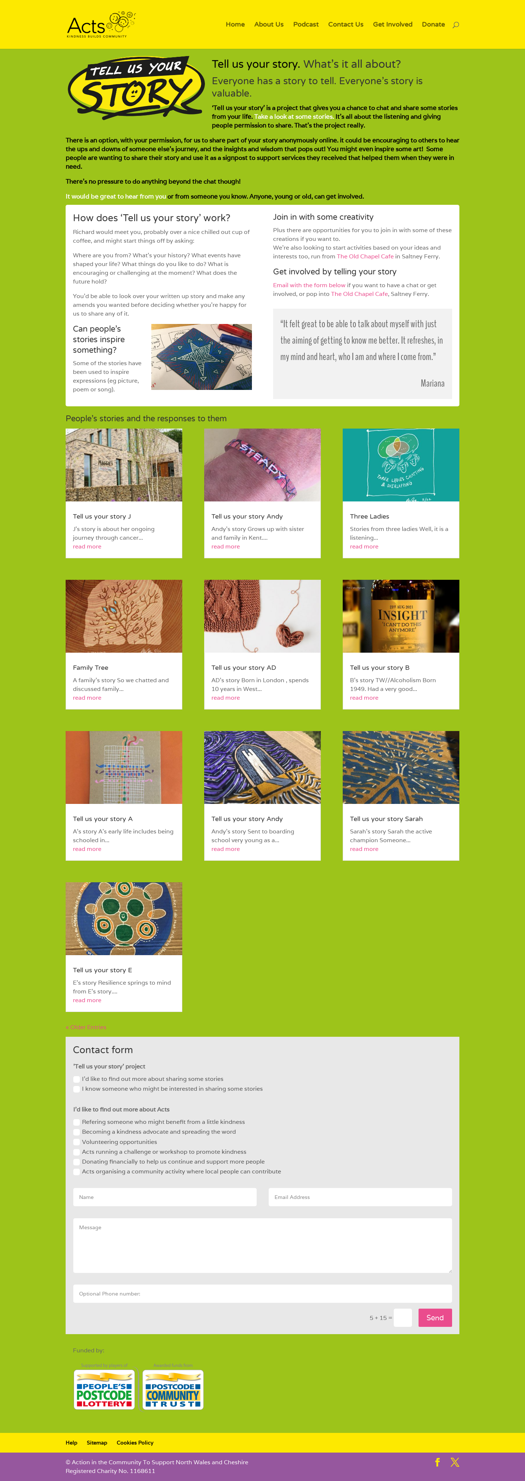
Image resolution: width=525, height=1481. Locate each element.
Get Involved (392, 25)
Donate (433, 25)
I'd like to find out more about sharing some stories (148, 1079)
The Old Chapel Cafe (365, 256)
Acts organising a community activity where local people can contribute (177, 1171)
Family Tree (90, 668)
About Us (269, 25)
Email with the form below (309, 285)
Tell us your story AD (243, 668)
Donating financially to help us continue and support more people (169, 1161)
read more (87, 546)
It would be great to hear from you (116, 196)
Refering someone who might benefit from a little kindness (159, 1122)
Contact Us (345, 25)
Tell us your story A (103, 819)
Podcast (306, 25)
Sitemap (97, 1442)
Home (235, 25)
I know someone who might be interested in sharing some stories (168, 1089)
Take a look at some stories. (294, 117)
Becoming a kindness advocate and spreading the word (154, 1132)
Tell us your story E (102, 970)
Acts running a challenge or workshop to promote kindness (159, 1152)
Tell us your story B (379, 668)
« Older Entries (86, 1027)
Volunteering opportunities (115, 1142)
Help (71, 1442)
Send (435, 1317)
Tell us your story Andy (247, 516)
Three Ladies (369, 516)
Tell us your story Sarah (386, 819)
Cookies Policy (135, 1442)
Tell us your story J (102, 516)
